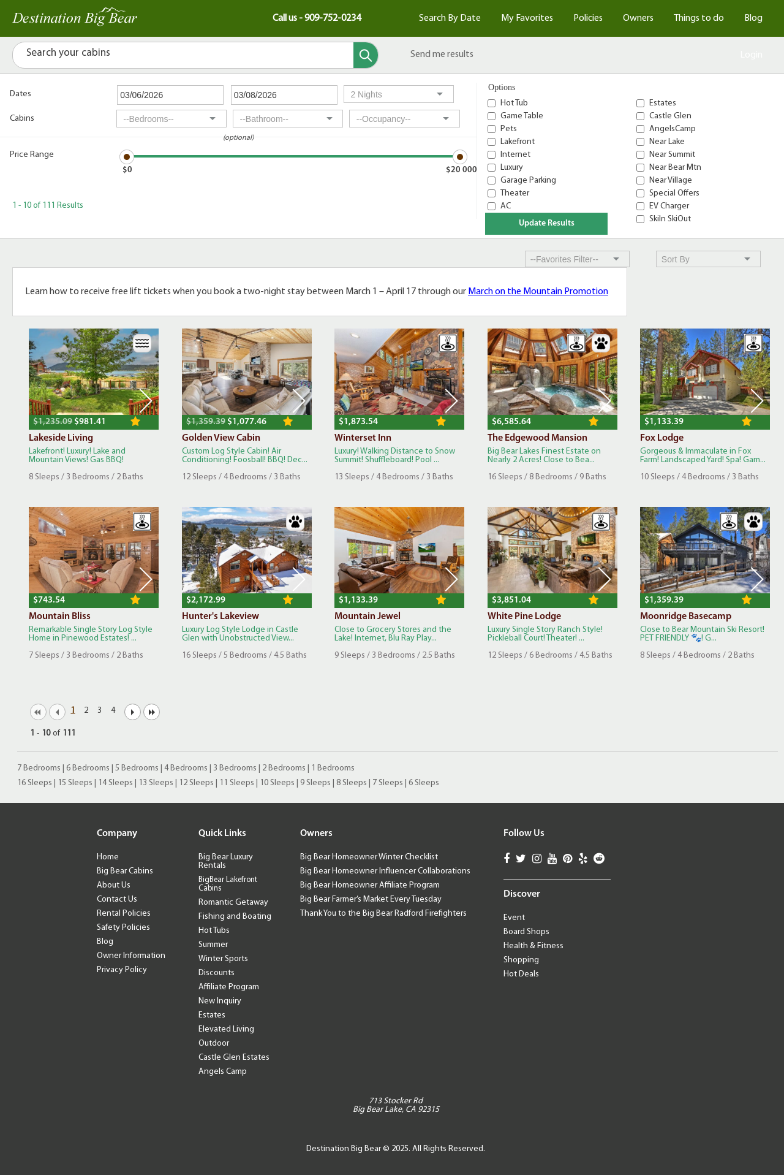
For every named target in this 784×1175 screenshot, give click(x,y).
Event (514, 917)
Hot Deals (521, 974)
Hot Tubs (214, 930)
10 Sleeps (277, 783)
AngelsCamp (672, 129)
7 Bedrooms (39, 768)
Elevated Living (226, 1029)
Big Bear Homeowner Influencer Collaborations (385, 871)
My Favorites (527, 18)
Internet (515, 154)
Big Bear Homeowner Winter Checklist (369, 857)
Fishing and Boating (234, 916)
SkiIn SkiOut (670, 219)
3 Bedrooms (235, 768)
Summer (213, 944)
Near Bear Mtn (675, 167)
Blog (753, 18)
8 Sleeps (351, 783)
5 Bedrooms (137, 768)
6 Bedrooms (88, 768)
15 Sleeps (75, 783)
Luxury (511, 167)
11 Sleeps (236, 783)
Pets (508, 129)
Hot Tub (514, 103)
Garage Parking (528, 180)
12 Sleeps (196, 783)
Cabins (22, 118)
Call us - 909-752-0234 (317, 18)
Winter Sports (223, 959)
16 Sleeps (34, 783)
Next (146, 401)
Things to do (699, 18)
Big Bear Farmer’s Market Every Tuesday (371, 899)
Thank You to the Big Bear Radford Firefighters (383, 913)
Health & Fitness (533, 946)
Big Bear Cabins (125, 871)
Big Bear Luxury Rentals (225, 861)
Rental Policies (124, 913)
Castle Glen (670, 116)
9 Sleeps (315, 783)
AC (505, 206)
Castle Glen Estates (234, 1057)
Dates (20, 94)
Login (751, 55)
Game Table (521, 116)
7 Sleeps (387, 783)
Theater (514, 193)
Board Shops (526, 932)
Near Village (670, 180)
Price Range (32, 154)
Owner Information (131, 955)
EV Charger (669, 206)
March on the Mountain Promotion (538, 292)
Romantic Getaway (233, 902)
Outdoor (213, 1043)
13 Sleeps (155, 783)
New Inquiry (219, 1001)
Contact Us (117, 899)
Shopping (521, 960)
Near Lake (667, 141)
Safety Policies (123, 927)
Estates (662, 103)
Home (108, 857)
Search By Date (450, 18)
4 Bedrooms (186, 768)
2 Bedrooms (284, 768)
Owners (638, 18)
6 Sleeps (424, 783)
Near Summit (672, 154)
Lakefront (517, 141)
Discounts (216, 973)
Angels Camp (222, 1071)
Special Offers (674, 193)
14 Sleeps (115, 783)
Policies (588, 18)
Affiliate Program (228, 987)
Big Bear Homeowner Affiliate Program (370, 885)
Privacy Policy (122, 970)
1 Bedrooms (333, 768)
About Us (113, 885)
